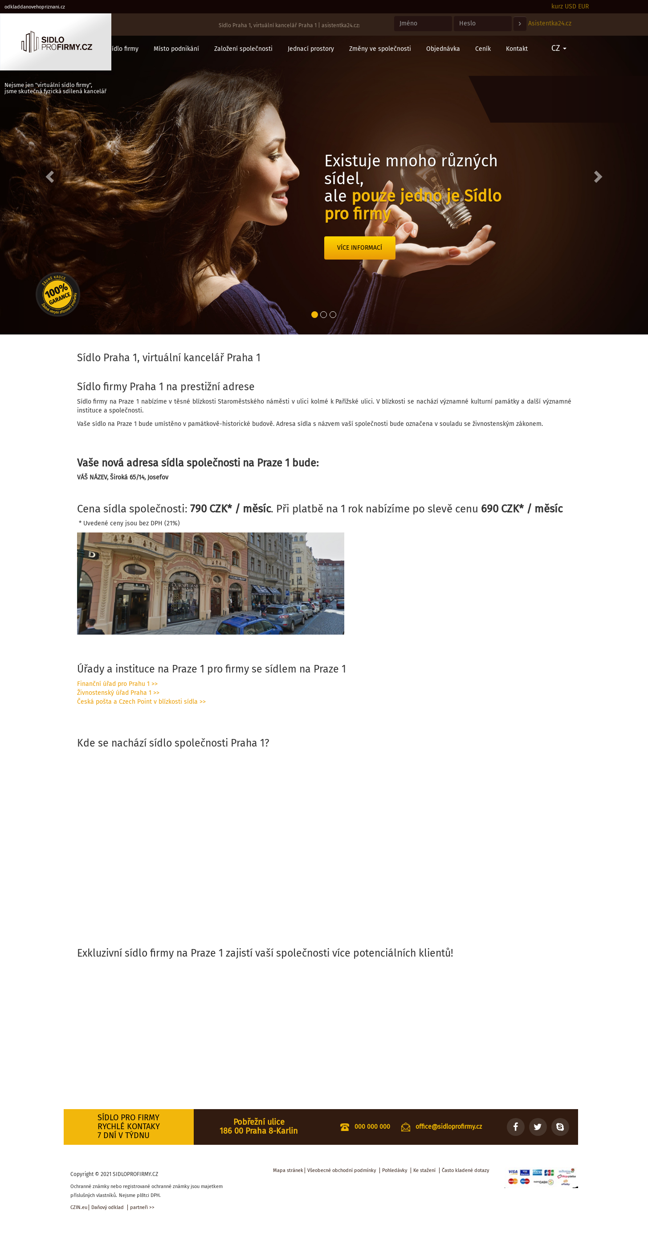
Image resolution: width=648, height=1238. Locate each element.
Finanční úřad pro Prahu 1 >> (117, 684)
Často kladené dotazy (465, 1170)
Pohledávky (394, 1170)
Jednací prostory (311, 49)
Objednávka (443, 49)
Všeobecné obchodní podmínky (341, 1170)
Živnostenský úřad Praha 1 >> (118, 693)
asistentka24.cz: (341, 25)
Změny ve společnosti (380, 49)
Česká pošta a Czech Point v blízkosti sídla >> (141, 702)
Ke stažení (424, 1170)
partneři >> (142, 1207)
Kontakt (517, 49)
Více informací (359, 248)
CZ (558, 48)
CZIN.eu (78, 1207)
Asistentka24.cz (549, 23)
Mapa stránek (288, 1170)
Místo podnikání (176, 49)
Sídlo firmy (123, 49)
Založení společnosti (243, 49)
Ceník (483, 49)
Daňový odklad (107, 1207)
